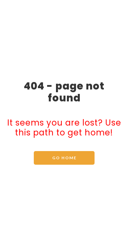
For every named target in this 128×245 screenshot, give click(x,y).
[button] (64, 158)
